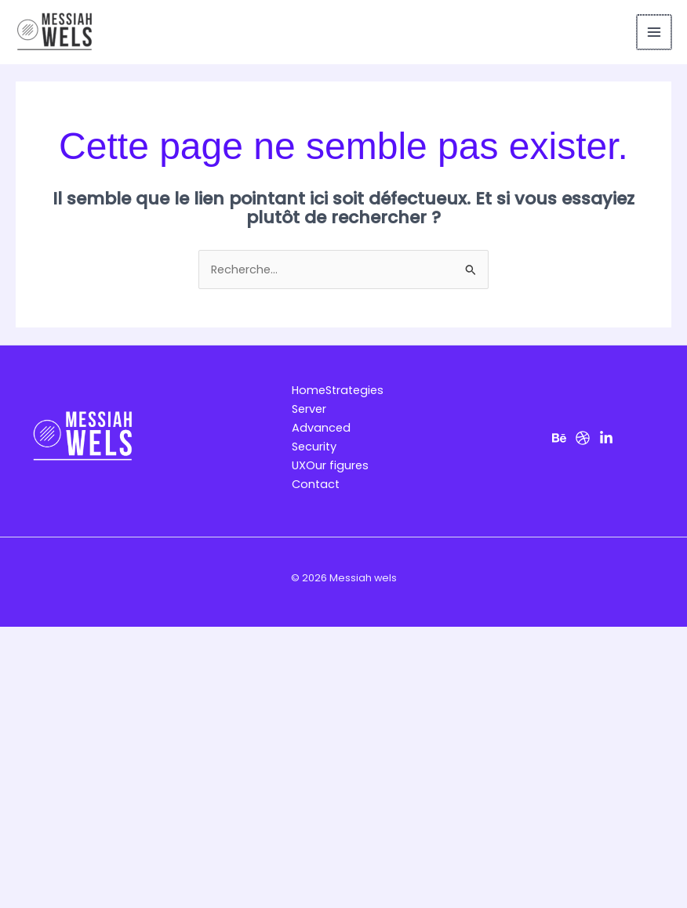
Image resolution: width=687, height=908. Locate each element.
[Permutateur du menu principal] (654, 32)
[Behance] (559, 438)
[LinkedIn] (606, 438)
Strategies (354, 390)
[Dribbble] (583, 438)
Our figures (337, 465)
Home (308, 390)
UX (299, 465)
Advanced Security (321, 437)
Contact (316, 484)
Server (309, 409)
